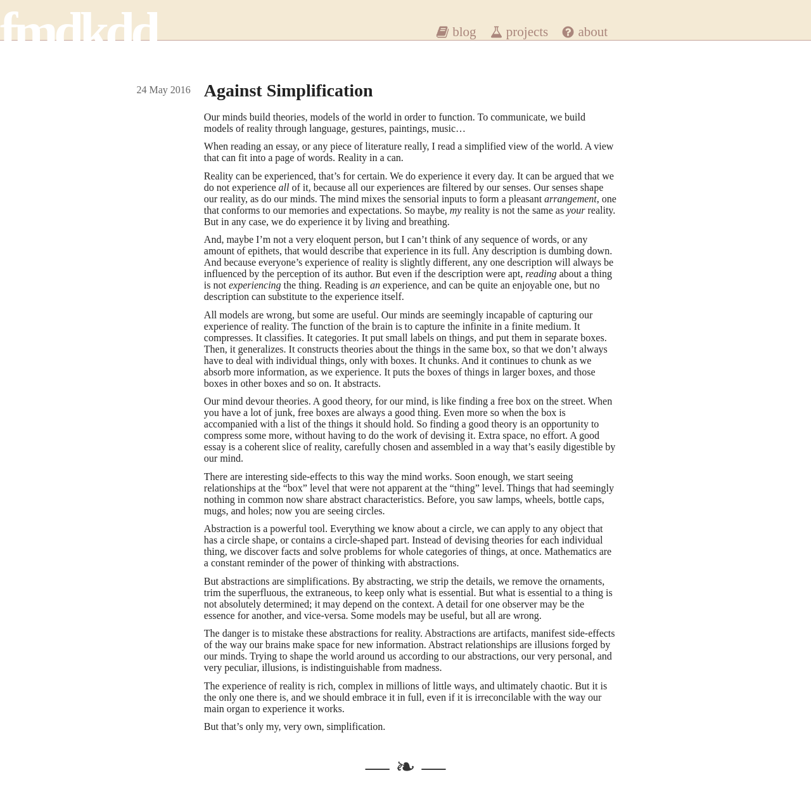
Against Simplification (288, 90)
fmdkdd (78, 31)
